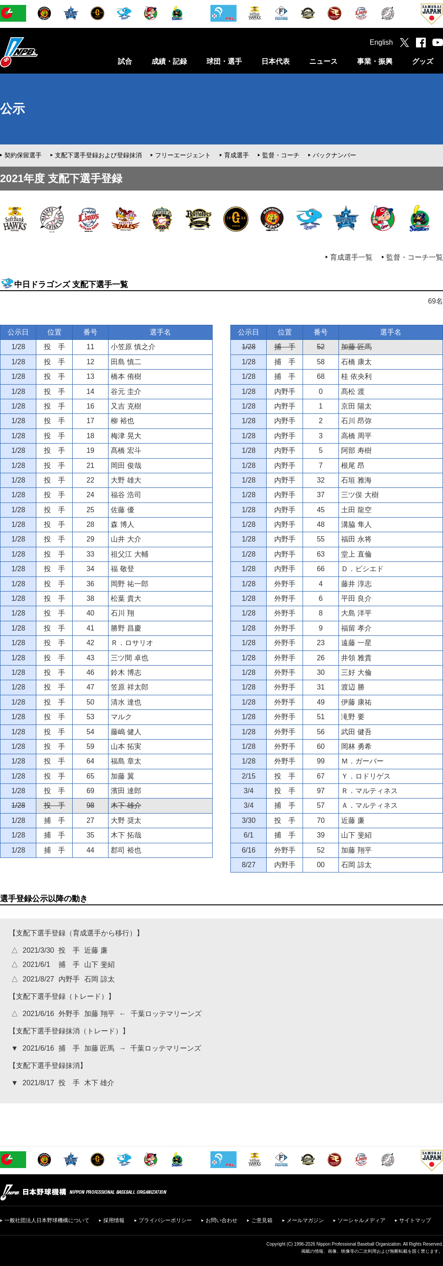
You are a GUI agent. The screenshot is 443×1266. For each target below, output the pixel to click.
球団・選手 (224, 61)
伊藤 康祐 (356, 702)
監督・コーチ (280, 155)
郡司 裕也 (126, 850)
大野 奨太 (126, 820)
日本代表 (275, 61)
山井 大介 (126, 539)
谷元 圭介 (126, 391)
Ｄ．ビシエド (362, 569)
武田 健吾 (356, 732)
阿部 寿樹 (356, 450)
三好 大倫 (356, 672)
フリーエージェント (183, 155)
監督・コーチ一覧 (414, 257)
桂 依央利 (356, 376)
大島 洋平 (356, 613)
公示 (12, 109)
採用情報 (113, 1220)
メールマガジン (305, 1220)
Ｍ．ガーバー (362, 761)
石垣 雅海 (356, 480)
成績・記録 (169, 61)
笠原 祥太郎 (129, 687)
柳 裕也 (122, 421)
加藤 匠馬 (356, 347)
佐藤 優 (122, 510)
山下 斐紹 (356, 835)
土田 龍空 (356, 510)
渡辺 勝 (352, 687)
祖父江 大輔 (129, 554)
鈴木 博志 (126, 672)
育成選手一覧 (351, 257)
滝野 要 (352, 717)
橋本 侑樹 (126, 376)
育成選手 (236, 155)
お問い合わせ (221, 1220)
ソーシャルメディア (361, 1220)
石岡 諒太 (356, 865)
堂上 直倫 (356, 554)
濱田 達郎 (126, 791)
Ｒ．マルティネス (369, 791)
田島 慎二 (126, 362)
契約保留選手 (23, 155)
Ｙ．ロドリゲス (366, 776)
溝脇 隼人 (356, 524)
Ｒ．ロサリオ (132, 643)
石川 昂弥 (356, 421)
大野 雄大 (126, 480)
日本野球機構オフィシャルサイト (41, 52)
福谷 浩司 (126, 495)
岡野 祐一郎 (129, 584)
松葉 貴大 (126, 598)
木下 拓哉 (126, 835)
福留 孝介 (356, 628)
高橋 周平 (356, 436)
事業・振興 (374, 61)
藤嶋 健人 (126, 732)
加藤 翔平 (356, 850)
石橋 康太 (356, 362)
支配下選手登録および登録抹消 (98, 155)
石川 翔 (122, 613)
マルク (121, 717)
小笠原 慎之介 (133, 347)
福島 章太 (126, 761)
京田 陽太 (356, 406)
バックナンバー (334, 155)
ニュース (323, 61)
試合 (125, 61)
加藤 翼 (122, 776)
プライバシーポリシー (165, 1220)
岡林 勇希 (356, 746)
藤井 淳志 (356, 584)
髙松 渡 (352, 391)
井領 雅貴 (356, 658)
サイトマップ (415, 1220)
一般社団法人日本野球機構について (46, 1220)
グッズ (422, 61)
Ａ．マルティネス (369, 805)
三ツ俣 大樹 (359, 495)
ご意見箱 (261, 1220)
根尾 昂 (352, 465)
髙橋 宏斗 (126, 450)
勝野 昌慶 (126, 628)
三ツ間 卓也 (129, 658)
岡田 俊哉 (126, 465)
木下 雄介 (126, 805)
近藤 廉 (352, 820)
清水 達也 (126, 702)
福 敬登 (122, 569)
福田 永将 (356, 539)
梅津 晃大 (126, 436)
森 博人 (122, 524)
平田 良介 (356, 598)
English (381, 42)
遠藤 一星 (356, 643)
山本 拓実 (126, 746)
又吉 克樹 (126, 406)
